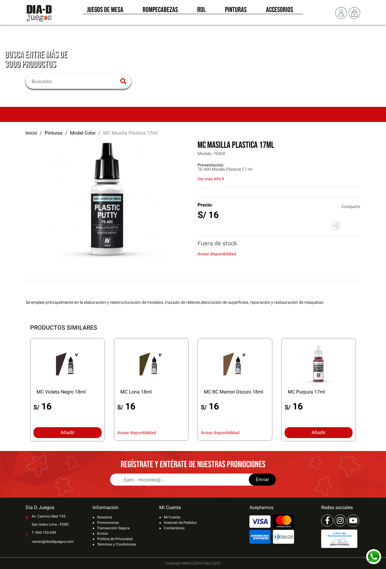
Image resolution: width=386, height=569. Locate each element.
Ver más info (211, 178)
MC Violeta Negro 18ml (61, 392)
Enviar (262, 479)
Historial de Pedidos (180, 523)
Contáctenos (174, 528)
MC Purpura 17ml (306, 392)
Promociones (108, 523)
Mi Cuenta (172, 517)
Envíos (102, 533)
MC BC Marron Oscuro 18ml (233, 392)
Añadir (67, 432)
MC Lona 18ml (136, 392)
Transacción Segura (113, 528)
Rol (201, 11)
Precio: (205, 205)
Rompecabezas (160, 11)
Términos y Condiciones (116, 544)
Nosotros (104, 517)
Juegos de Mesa (105, 11)
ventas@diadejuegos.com (53, 541)
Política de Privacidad (115, 539)
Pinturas (236, 11)
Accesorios (279, 11)
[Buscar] (75, 81)
